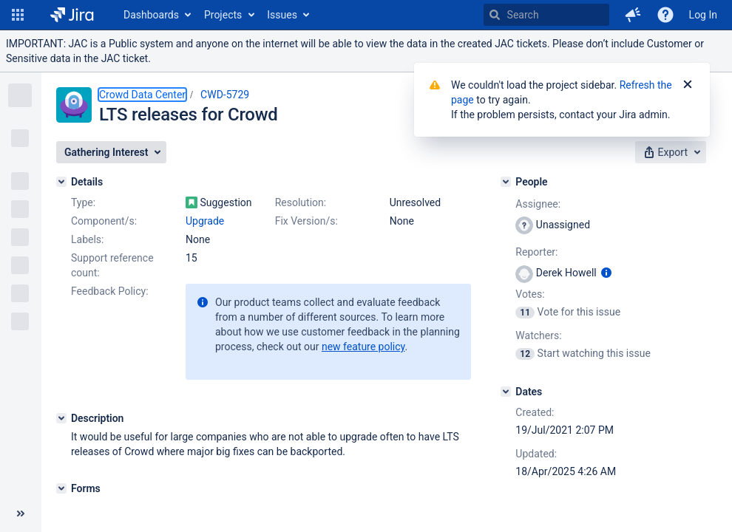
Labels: (87, 239)
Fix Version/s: (306, 221)
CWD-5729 (224, 94)
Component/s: (104, 221)
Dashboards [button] (151, 15)
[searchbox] (546, 15)
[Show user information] (606, 273)
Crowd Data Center (142, 94)
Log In (703, 15)
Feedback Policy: (110, 291)
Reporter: (536, 252)
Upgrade (205, 221)
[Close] (687, 85)
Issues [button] (282, 15)
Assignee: (537, 204)
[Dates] (506, 391)
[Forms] (61, 488)
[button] (17, 15)
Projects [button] (223, 15)
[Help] (665, 15)
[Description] (61, 418)
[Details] (61, 182)
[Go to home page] (72, 15)
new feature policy (363, 346)
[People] (506, 182)
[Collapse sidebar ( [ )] (20, 513)
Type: (83, 202)
